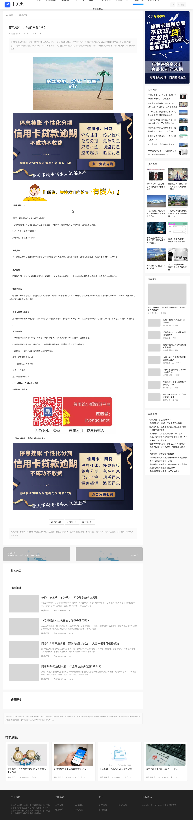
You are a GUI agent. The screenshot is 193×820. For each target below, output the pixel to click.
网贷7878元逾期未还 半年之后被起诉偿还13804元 (71, 666)
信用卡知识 (98, 9)
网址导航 (59, 809)
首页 (11, 15)
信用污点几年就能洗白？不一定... (161, 769)
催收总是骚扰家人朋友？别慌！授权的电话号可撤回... (156, 240)
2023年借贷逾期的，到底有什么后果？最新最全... (177, 267)
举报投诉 (103, 809)
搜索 (182, 4)
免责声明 (103, 805)
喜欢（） (56, 522)
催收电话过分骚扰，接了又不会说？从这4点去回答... (177, 186)
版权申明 (122, 805)
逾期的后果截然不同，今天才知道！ (164, 471)
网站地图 (79, 809)
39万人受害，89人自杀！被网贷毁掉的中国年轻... (156, 186)
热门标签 (79, 805)
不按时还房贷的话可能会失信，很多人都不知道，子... (177, 213)
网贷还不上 (24, 15)
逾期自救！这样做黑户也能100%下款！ (165, 433)
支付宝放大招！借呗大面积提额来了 (71, 769)
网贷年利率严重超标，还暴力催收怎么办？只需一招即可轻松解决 (80, 643)
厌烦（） (72, 522)
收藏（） (87, 522)
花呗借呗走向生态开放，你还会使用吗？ (65, 620)
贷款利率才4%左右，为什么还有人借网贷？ (167, 444)
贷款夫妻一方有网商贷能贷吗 (161, 454)
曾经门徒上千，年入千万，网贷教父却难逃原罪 (69, 597)
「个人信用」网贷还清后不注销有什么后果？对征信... (156, 213)
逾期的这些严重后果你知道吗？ (162, 468)
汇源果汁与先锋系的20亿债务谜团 (116, 769)
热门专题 (59, 805)
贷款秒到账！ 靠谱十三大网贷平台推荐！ (36, 554)
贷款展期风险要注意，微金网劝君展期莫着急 (168, 464)
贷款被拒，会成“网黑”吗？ (160, 420)
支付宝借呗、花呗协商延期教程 (161, 144)
